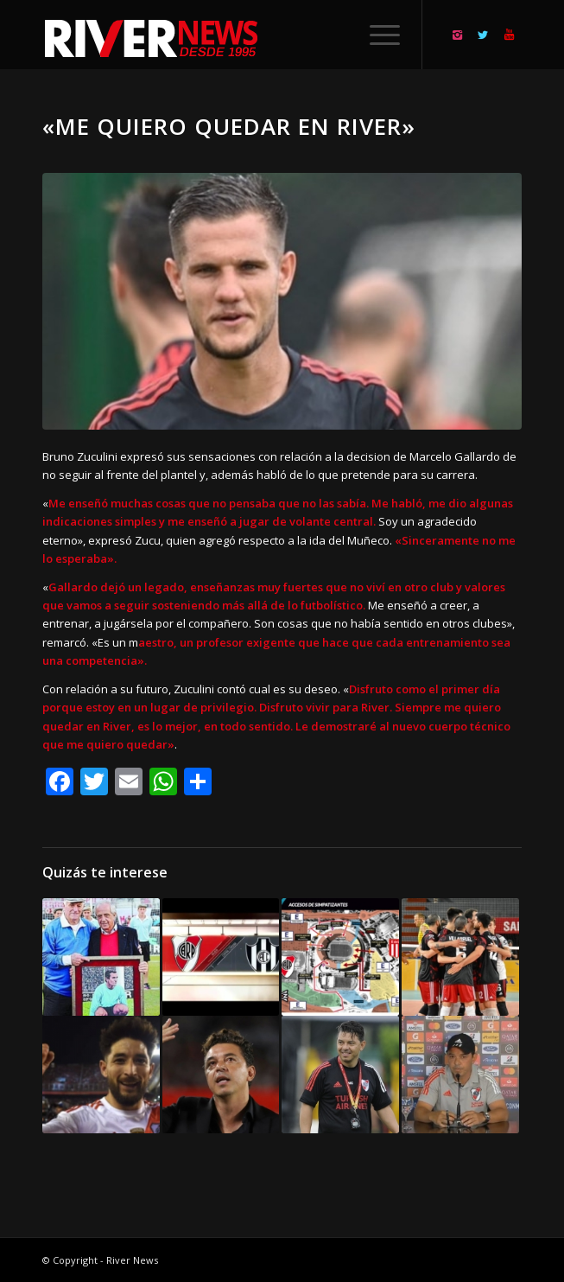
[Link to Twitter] (483, 35)
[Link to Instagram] (457, 35)
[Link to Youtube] (509, 35)
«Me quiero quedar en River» (228, 126)
